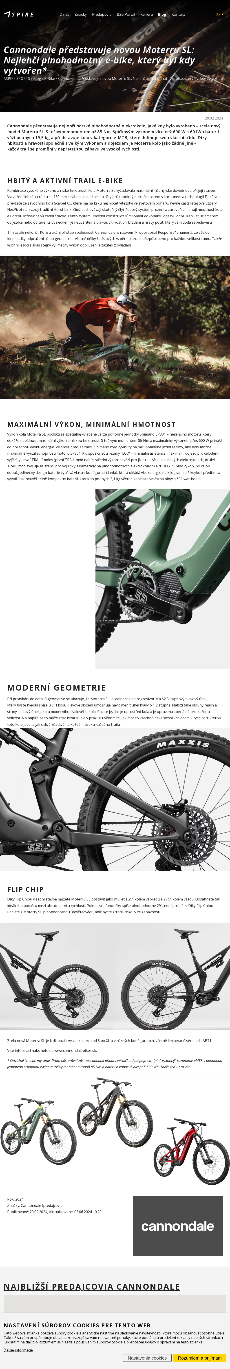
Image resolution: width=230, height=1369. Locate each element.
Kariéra (146, 14)
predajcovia (52, 1205)
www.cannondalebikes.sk (75, 1050)
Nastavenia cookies (147, 1358)
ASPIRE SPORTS (17, 78)
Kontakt (178, 14)
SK (218, 14)
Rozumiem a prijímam (200, 1358)
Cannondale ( (32, 1205)
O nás (64, 14)
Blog (162, 14)
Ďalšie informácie (18, 1350)
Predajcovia (101, 14)
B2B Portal (126, 14)
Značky (81, 14)
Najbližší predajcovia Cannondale (92, 1286)
